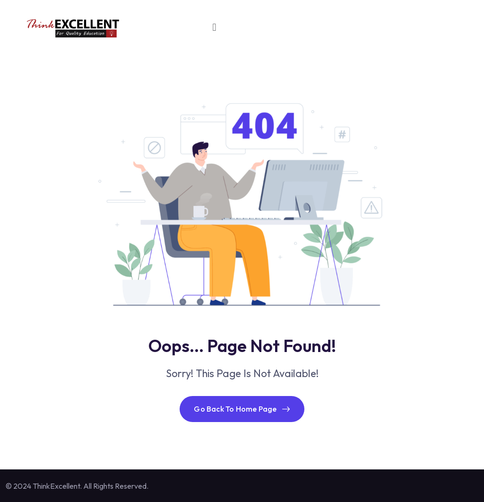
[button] (214, 27)
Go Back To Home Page (242, 409)
